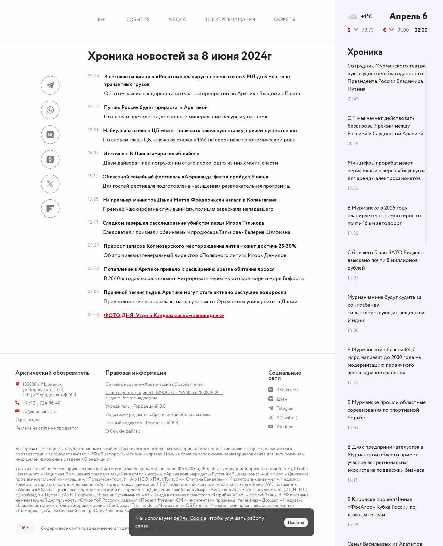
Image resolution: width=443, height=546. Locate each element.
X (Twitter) (287, 417)
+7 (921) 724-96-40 (41, 403)
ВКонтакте (287, 390)
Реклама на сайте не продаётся (47, 428)
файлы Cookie (189, 518)
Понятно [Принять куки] (296, 522)
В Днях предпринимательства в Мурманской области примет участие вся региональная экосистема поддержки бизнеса (385, 458)
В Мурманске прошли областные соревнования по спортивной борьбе (386, 410)
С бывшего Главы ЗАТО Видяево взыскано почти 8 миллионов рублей (385, 260)
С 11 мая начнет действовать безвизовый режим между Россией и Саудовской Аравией (385, 126)
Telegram (285, 408)
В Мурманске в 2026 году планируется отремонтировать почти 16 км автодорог (384, 215)
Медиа (177, 19)
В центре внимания (229, 19)
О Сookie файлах (122, 431)
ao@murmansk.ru (39, 411)
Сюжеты (284, 19)
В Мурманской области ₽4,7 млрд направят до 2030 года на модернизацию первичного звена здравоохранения (384, 361)
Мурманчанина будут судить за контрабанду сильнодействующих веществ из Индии (387, 309)
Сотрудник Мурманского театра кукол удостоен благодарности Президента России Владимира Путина (386, 77)
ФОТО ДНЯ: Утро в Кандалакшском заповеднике (164, 315)
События (138, 19)
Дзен (281, 399)
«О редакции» (96, 459)
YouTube (285, 427)
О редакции (27, 419)
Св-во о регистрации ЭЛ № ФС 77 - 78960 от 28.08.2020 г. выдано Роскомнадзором (164, 395)
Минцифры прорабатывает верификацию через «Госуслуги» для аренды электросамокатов (386, 170)
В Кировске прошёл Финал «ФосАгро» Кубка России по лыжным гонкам (381, 507)
